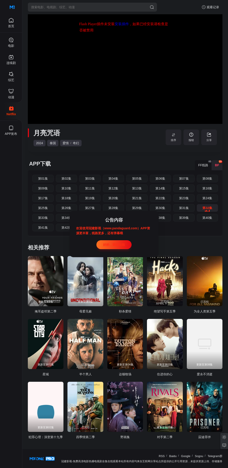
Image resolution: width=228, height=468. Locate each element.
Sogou (199, 456)
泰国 (53, 143)
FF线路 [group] (205, 163)
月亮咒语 (46, 133)
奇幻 (76, 143)
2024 (39, 143)
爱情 (66, 143)
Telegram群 (215, 456)
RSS (162, 456)
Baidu (173, 456)
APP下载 (40, 164)
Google (185, 456)
